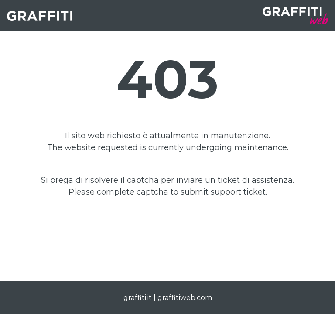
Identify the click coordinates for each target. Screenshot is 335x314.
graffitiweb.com (184, 298)
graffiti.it (137, 298)
